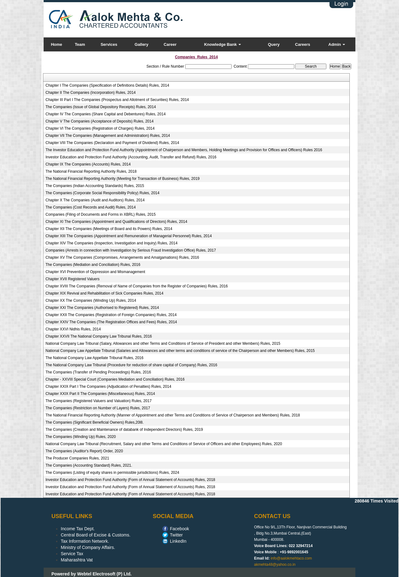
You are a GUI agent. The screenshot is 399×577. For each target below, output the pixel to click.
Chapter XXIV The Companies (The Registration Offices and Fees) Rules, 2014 (111, 322)
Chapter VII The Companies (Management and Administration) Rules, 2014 (108, 135)
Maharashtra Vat (77, 559)
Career (170, 44)
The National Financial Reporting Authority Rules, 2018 (91, 171)
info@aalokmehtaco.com (291, 558)
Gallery (141, 44)
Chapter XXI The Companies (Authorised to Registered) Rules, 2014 (102, 307)
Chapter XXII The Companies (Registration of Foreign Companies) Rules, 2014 (111, 315)
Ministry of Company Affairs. (88, 547)
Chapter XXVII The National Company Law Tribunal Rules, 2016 (99, 336)
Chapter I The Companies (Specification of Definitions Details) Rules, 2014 (107, 85)
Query (274, 44)
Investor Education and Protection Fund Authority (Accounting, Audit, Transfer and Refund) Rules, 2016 (131, 157)
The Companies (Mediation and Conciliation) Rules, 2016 (93, 264)
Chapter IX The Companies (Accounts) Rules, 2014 (88, 164)
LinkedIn (178, 541)
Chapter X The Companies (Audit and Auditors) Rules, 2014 (95, 200)
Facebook (179, 528)
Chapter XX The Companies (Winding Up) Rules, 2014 (91, 300)
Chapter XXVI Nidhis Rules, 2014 (73, 329)
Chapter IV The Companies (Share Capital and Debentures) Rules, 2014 (106, 114)
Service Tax (72, 553)
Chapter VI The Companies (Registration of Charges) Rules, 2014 (100, 128)
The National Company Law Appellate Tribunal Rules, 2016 (94, 358)
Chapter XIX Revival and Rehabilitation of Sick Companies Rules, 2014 (104, 293)
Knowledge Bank (222, 44)
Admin (336, 44)
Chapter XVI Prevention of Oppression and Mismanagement (95, 272)
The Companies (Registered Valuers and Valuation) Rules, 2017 (98, 401)
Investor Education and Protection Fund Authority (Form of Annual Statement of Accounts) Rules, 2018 (130, 480)
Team (80, 44)
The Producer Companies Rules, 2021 (77, 458)
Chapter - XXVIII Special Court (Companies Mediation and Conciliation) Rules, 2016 (115, 379)
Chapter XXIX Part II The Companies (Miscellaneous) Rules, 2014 (100, 394)
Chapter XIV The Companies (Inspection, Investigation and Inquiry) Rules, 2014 (111, 243)
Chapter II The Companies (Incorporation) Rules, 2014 (91, 92)
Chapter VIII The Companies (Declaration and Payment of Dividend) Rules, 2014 (112, 143)
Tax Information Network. (85, 541)
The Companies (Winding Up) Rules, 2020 (81, 437)
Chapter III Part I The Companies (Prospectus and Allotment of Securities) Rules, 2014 (117, 100)
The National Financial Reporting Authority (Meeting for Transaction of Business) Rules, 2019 (123, 178)
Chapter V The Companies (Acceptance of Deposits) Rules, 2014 (100, 121)
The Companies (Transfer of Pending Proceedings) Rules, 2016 (98, 372)
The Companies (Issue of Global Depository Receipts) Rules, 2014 (101, 107)
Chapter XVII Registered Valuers (72, 279)
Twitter (176, 534)
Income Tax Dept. (78, 528)
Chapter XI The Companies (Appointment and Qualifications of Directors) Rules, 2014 (116, 221)
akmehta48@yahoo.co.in (275, 564)
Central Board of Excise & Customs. (95, 534)
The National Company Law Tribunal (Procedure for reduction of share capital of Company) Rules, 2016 (131, 365)
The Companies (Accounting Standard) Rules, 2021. (89, 465)
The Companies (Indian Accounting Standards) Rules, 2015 (95, 186)
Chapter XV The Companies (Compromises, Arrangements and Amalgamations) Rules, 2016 (122, 257)
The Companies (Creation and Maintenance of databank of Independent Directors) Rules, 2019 (124, 429)
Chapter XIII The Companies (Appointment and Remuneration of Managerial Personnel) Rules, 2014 (129, 236)
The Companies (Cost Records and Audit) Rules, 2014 (91, 207)
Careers (302, 44)
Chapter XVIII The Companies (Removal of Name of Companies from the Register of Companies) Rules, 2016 (137, 286)
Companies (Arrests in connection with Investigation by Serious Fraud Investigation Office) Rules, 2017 (131, 250)
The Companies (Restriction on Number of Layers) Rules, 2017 (98, 408)
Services (109, 44)
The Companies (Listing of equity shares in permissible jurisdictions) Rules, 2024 (112, 472)
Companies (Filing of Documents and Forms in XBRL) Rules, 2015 (101, 214)
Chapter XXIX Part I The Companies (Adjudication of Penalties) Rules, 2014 (108, 386)
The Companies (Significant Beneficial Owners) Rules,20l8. (95, 422)
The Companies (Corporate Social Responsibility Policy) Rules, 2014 (103, 193)
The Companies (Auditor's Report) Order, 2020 (84, 451)
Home (56, 44)
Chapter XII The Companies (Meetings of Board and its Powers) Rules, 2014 (109, 229)
